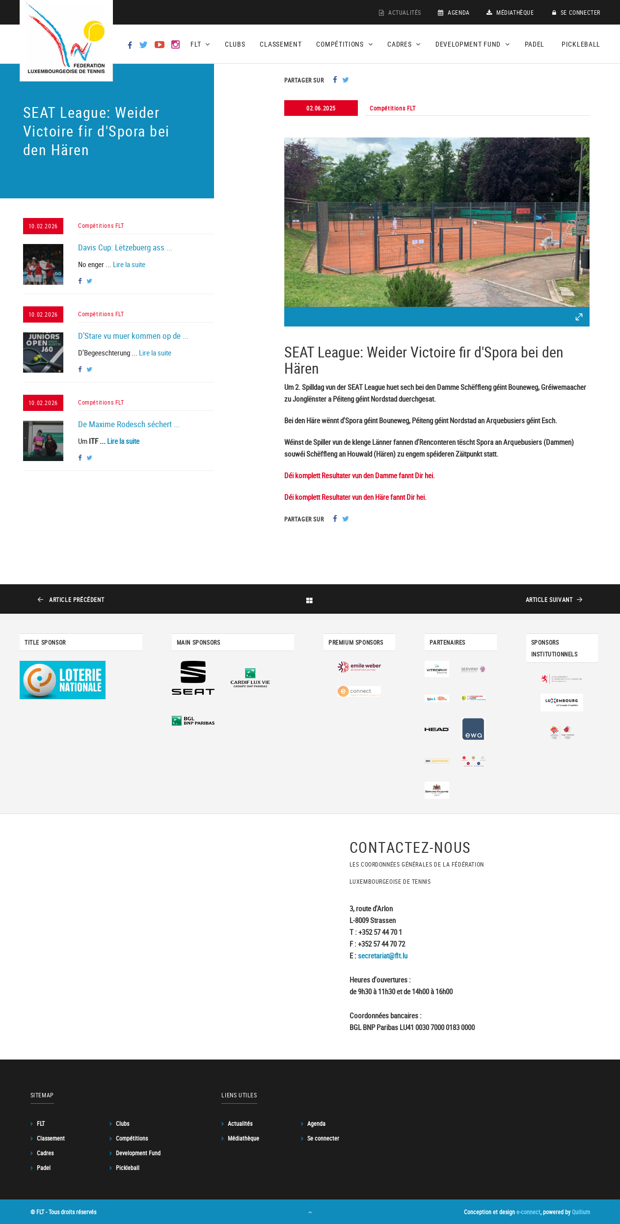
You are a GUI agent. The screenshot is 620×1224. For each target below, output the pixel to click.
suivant (548, 599)
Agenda (454, 12)
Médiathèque (510, 12)
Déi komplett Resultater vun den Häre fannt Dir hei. (355, 497)
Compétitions (132, 1138)
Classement (280, 44)
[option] (437, 222)
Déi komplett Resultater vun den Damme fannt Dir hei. (359, 475)
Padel (535, 44)
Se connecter (576, 12)
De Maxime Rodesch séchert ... (129, 424)
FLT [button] (200, 44)
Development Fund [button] (472, 44)
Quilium (581, 1212)
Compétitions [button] (344, 44)
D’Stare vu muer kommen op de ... (133, 335)
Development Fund (138, 1153)
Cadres (45, 1153)
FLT (41, 1123)
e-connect (528, 1212)
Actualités (400, 12)
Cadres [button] (404, 44)
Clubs (235, 44)
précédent (76, 599)
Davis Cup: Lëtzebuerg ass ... (125, 247)
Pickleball (581, 44)
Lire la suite (129, 264)
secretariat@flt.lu (382, 955)
